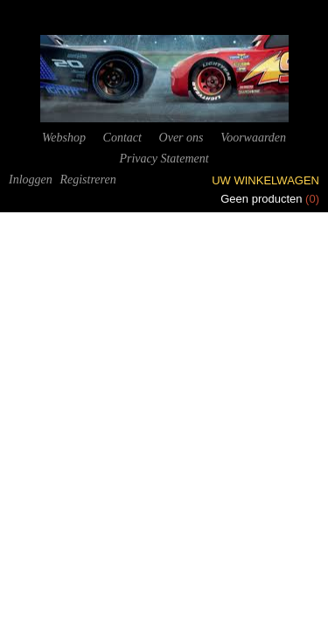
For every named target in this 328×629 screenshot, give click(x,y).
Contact (122, 137)
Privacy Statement (163, 158)
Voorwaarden (253, 137)
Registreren (87, 179)
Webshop (64, 137)
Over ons (181, 137)
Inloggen (30, 179)
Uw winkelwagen (265, 180)
